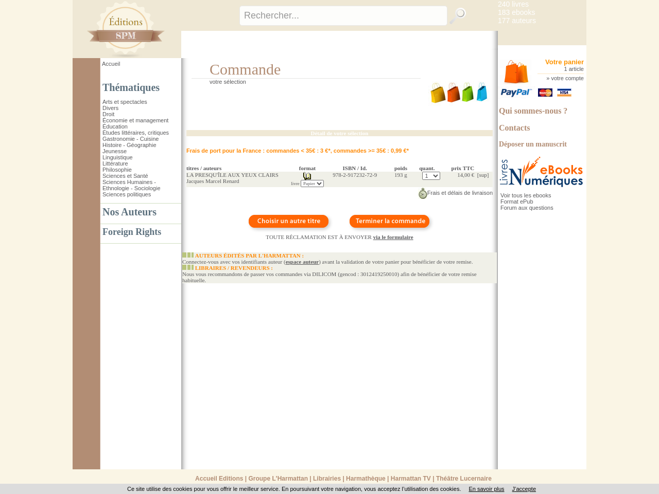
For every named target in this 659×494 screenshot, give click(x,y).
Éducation (115, 126)
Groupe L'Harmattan (278, 478)
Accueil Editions (219, 478)
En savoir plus (486, 489)
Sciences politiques (126, 194)
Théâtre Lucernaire (464, 478)
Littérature (115, 163)
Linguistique (117, 157)
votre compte (567, 78)
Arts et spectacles (124, 102)
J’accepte (524, 489)
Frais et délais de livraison (455, 193)
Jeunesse (114, 151)
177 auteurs (517, 20)
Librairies (327, 478)
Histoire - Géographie (129, 145)
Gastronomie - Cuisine (130, 139)
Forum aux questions (526, 208)
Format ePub (516, 201)
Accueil (111, 64)
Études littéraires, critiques (135, 133)
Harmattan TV (411, 478)
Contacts (514, 127)
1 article (574, 69)
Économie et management (135, 120)
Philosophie (117, 170)
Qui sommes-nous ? (533, 110)
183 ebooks (516, 12)
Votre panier (564, 62)
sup (483, 175)
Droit (108, 114)
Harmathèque (366, 478)
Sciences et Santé (125, 176)
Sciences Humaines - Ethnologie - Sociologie (131, 185)
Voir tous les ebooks (525, 195)
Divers (110, 108)
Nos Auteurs (129, 211)
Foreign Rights (131, 232)
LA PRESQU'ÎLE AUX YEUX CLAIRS (232, 175)
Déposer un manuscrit (533, 144)
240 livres (513, 4)
